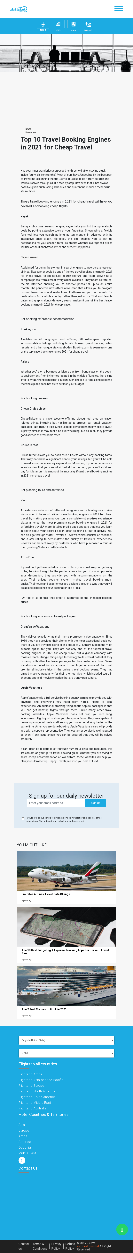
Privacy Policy (56, 1246)
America (25, 1142)
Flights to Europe (31, 1085)
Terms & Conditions (40, 1246)
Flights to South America (37, 1097)
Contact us (24, 1246)
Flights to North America (37, 1091)
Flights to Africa (31, 1074)
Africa (23, 1136)
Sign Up (95, 803)
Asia (22, 1125)
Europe (24, 1130)
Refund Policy (70, 1246)
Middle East (27, 1153)
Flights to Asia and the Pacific (41, 1080)
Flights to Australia (33, 1108)
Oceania (25, 1147)
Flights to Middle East (35, 1103)
